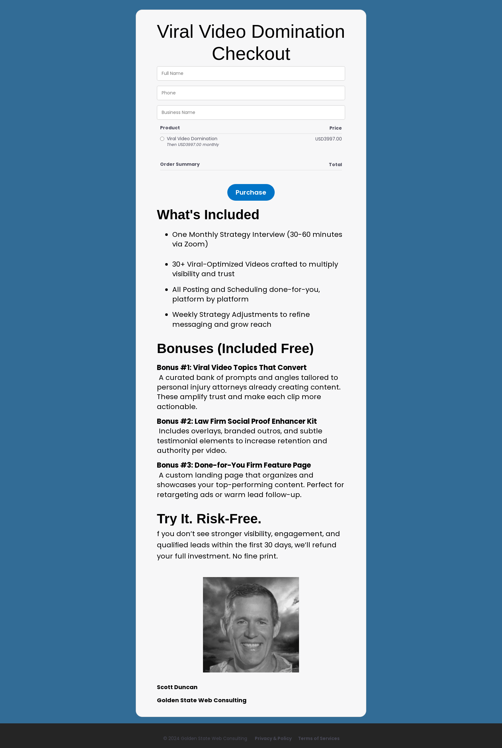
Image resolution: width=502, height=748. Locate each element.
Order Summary (180, 164)
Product (170, 128)
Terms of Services (319, 738)
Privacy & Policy (273, 738)
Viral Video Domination (193, 141)
